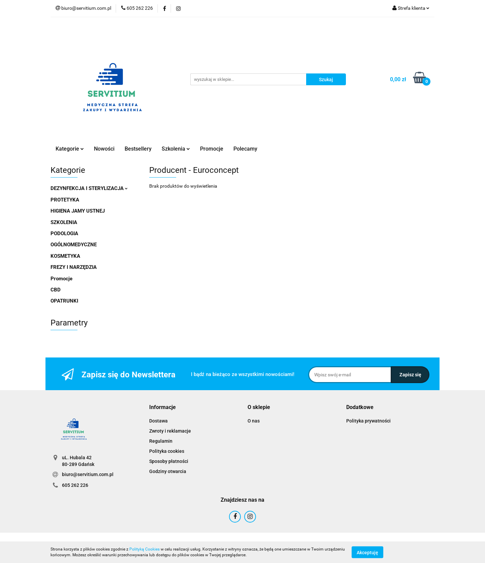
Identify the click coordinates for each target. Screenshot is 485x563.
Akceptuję (367, 552)
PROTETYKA (65, 200)
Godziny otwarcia (167, 471)
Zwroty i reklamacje (170, 431)
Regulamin (160, 441)
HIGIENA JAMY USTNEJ (78, 211)
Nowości (104, 149)
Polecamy (245, 149)
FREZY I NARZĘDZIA (74, 267)
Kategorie (70, 149)
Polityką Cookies (144, 549)
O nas (254, 421)
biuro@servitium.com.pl (88, 474)
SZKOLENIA (64, 222)
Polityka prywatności (368, 421)
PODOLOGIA (64, 233)
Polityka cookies (166, 451)
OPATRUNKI (64, 301)
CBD (56, 290)
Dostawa (158, 421)
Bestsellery (138, 149)
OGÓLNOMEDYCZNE (74, 245)
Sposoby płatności (168, 461)
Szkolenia (176, 149)
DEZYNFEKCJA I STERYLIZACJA (89, 188)
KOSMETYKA (65, 256)
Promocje (211, 149)
